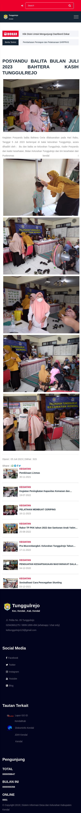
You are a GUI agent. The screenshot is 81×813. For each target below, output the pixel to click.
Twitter (10, 664)
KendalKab (16, 721)
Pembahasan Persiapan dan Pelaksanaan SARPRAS (46, 42)
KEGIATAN (25, 469)
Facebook (12, 658)
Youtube (11, 678)
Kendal (14, 741)
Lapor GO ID (17, 715)
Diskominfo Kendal (20, 728)
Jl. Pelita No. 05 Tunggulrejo (20, 620)
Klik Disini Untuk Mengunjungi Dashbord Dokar (46, 34)
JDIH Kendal (16, 734)
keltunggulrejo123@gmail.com (21, 630)
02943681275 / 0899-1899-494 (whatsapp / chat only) (33, 625)
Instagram (12, 671)
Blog (9, 685)
